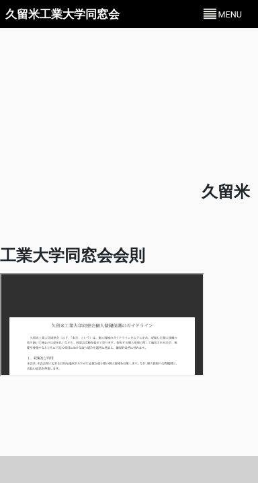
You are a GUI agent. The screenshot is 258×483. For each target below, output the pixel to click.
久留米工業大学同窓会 (62, 14)
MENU (230, 14)
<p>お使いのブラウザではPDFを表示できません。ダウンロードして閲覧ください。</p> (102, 324)
